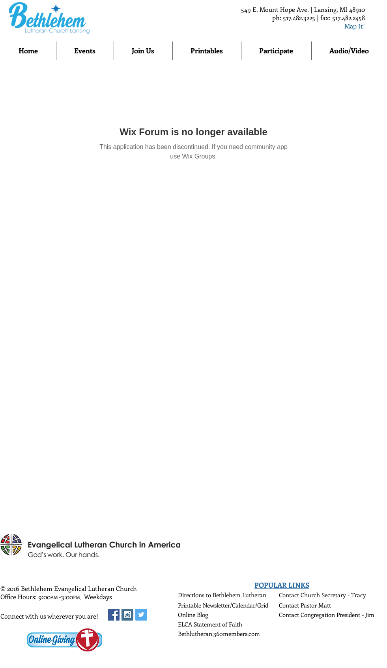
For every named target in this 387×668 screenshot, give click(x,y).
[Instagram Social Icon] (127, 615)
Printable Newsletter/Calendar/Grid (223, 605)
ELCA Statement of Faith (210, 624)
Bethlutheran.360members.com (219, 634)
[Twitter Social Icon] (141, 615)
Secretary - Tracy (344, 595)
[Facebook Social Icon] (114, 615)
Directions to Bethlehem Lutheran (222, 595)
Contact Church (300, 595)
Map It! (354, 26)
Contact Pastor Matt (305, 605)
